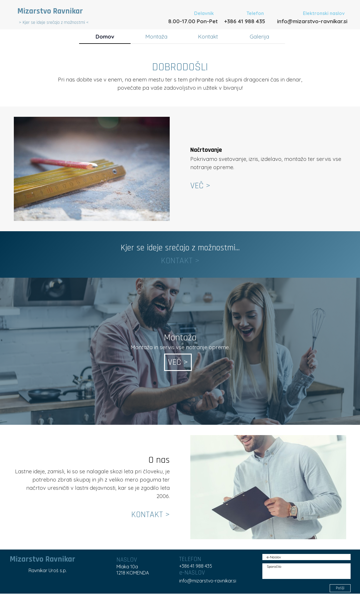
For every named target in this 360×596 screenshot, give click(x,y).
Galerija (259, 36)
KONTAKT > (180, 260)
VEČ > (200, 185)
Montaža (156, 36)
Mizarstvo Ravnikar (50, 11)
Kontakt (208, 36)
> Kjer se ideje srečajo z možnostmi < (54, 22)
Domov (105, 36)
